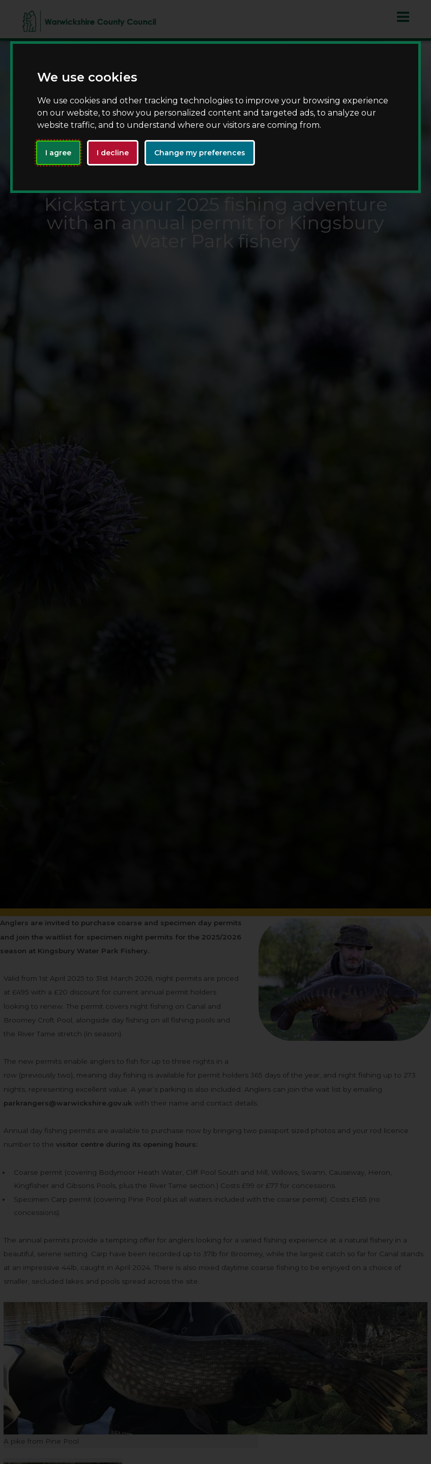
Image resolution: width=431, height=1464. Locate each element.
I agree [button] (58, 152)
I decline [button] (113, 152)
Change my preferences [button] (199, 152)
